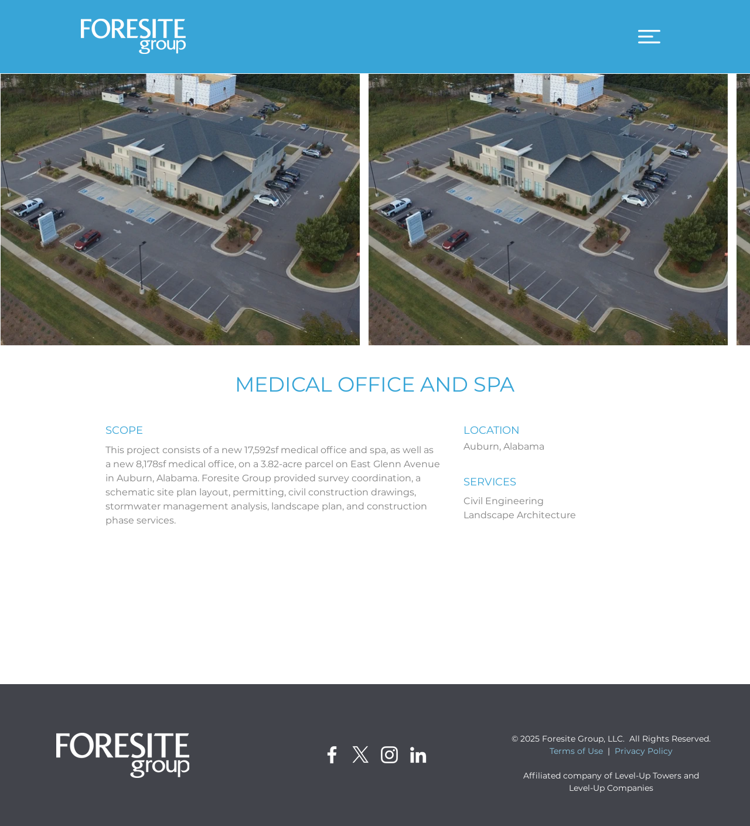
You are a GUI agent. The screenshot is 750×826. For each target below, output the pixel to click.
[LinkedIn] (418, 754)
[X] (360, 754)
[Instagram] (389, 754)
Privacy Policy (644, 751)
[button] (649, 36)
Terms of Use (576, 751)
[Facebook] (332, 754)
